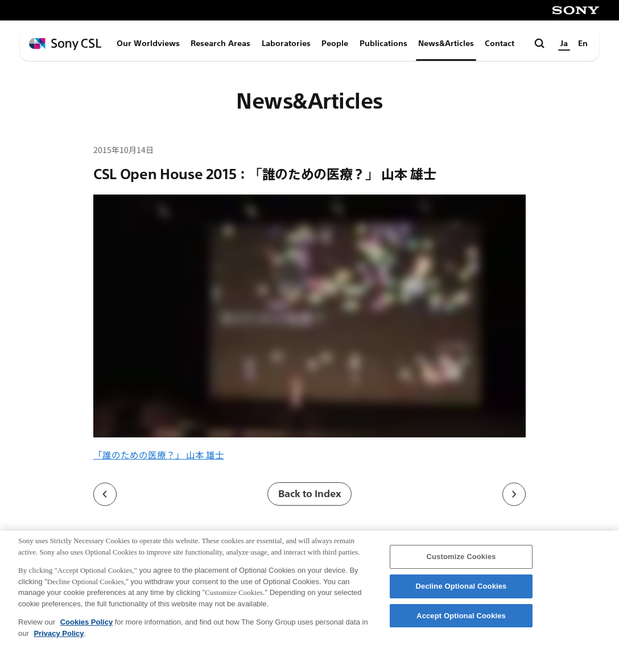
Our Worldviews (148, 43)
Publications (383, 43)
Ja (564, 43)
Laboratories (286, 43)
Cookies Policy (86, 627)
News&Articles (446, 43)
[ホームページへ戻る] (65, 44)
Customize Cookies (461, 561)
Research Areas (220, 43)
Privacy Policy (59, 638)
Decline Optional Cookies (461, 591)
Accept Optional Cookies (461, 621)
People (334, 43)
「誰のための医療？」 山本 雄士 (158, 454)
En (583, 43)
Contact (499, 43)
